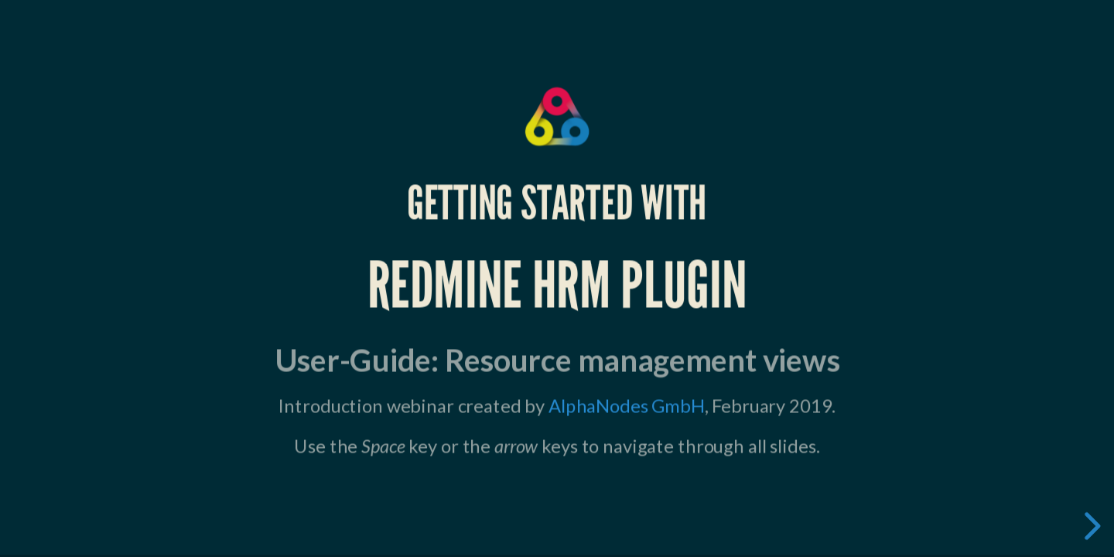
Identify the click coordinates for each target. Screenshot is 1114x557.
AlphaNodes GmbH (626, 406)
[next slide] (1090, 526)
